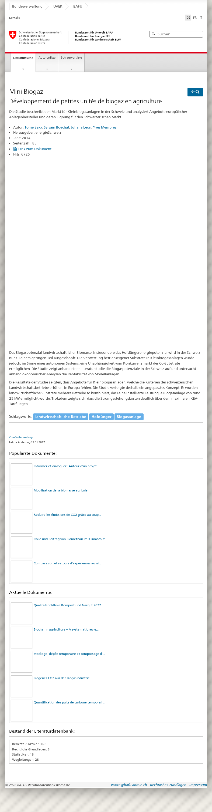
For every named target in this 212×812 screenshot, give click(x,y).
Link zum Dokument (34, 149)
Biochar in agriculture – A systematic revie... (66, 629)
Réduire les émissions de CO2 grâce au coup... (67, 515)
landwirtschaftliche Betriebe (60, 416)
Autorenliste (47, 57)
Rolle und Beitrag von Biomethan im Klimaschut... (70, 539)
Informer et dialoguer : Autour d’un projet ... (67, 466)
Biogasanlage (129, 416)
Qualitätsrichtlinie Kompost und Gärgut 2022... (68, 605)
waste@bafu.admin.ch (129, 785)
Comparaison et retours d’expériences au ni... (67, 563)
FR (195, 17)
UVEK (57, 6)
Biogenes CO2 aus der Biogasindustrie (62, 678)
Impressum (198, 785)
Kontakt (14, 17)
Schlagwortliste (71, 57)
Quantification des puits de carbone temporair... (69, 702)
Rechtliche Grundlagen (168, 785)
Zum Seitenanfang (21, 437)
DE (188, 17)
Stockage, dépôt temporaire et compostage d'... (69, 654)
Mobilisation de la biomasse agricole (61, 490)
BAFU (77, 6)
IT (201, 17)
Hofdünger (102, 416)
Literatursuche (23, 58)
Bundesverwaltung (27, 6)
